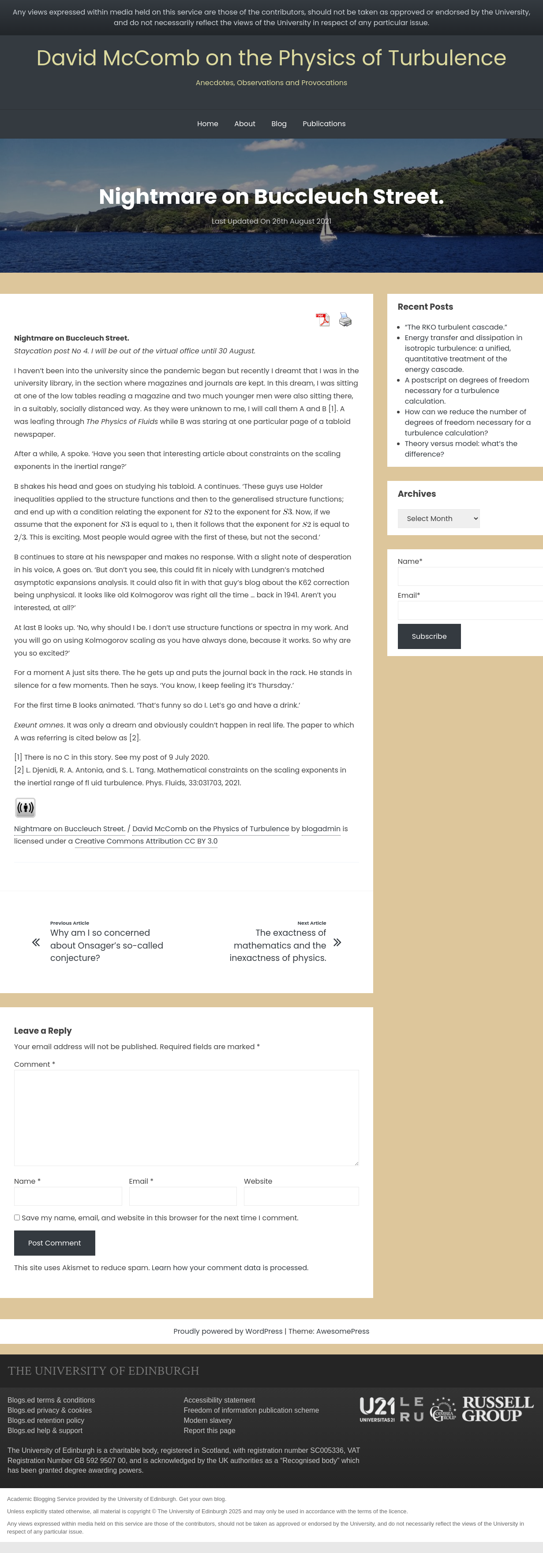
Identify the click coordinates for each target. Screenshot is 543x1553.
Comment (35, 1064)
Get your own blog (202, 1499)
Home (207, 124)
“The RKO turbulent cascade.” (456, 327)
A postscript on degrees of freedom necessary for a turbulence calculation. (467, 390)
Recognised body (309, 1460)
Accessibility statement (219, 1400)
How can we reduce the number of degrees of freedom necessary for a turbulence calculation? (468, 422)
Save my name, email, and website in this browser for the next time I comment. (160, 1218)
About (244, 124)
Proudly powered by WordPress (229, 1331)
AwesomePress (343, 1331)
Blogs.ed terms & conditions (51, 1400)
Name (27, 1181)
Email (141, 1181)
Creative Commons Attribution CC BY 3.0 (146, 841)
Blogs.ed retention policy (45, 1420)
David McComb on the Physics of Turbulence (271, 58)
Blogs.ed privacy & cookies (49, 1410)
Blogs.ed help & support (44, 1430)
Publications (324, 124)
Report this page (209, 1430)
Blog (279, 124)
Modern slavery (207, 1420)
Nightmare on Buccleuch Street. (69, 829)
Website (258, 1181)
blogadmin (321, 829)
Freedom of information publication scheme (251, 1410)
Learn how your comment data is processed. (230, 1268)
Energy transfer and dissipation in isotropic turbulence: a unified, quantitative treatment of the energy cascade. (464, 354)
